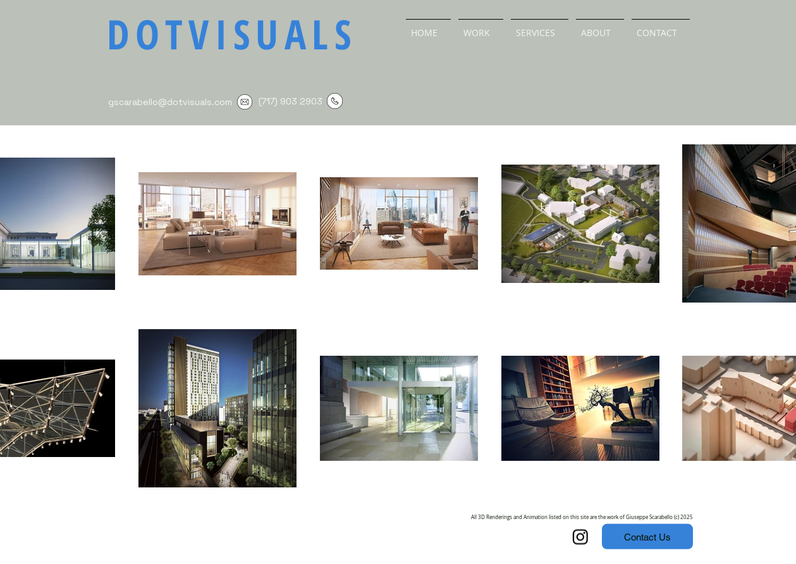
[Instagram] (580, 537)
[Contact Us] (647, 536)
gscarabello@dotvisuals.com (170, 102)
